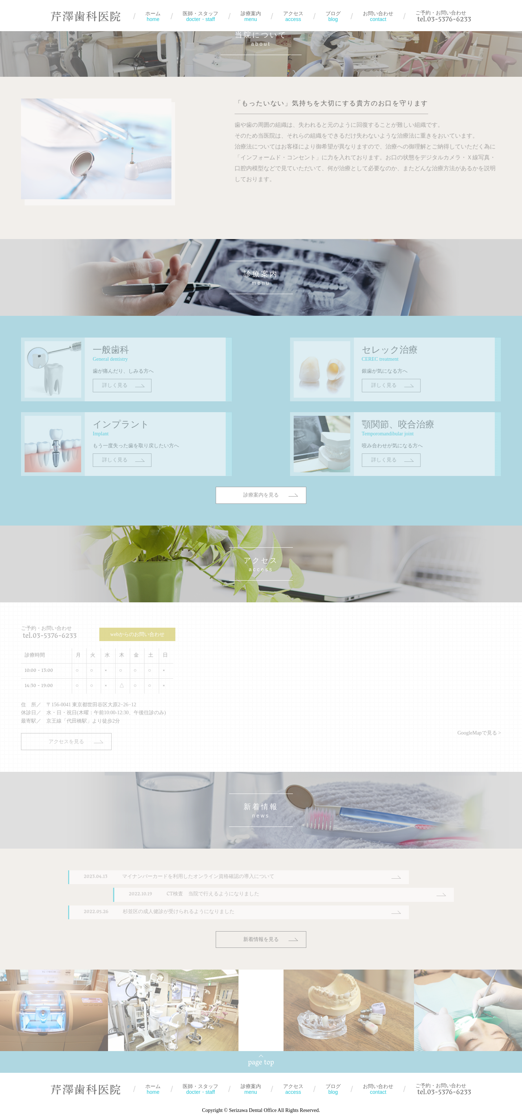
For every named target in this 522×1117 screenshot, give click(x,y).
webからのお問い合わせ (113, 634)
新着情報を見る (261, 939)
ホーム (153, 16)
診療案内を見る (261, 513)
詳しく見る (90, 403)
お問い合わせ (378, 16)
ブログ (333, 16)
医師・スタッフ (200, 16)
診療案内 (251, 16)
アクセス (293, 16)
